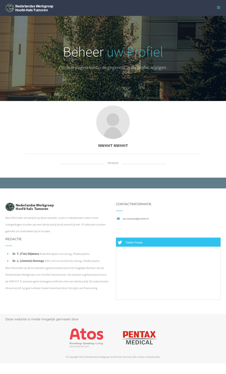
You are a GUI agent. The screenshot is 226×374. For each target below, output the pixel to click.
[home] (29, 206)
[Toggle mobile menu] (219, 7)
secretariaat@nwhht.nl (136, 218)
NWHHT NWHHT (113, 145)
